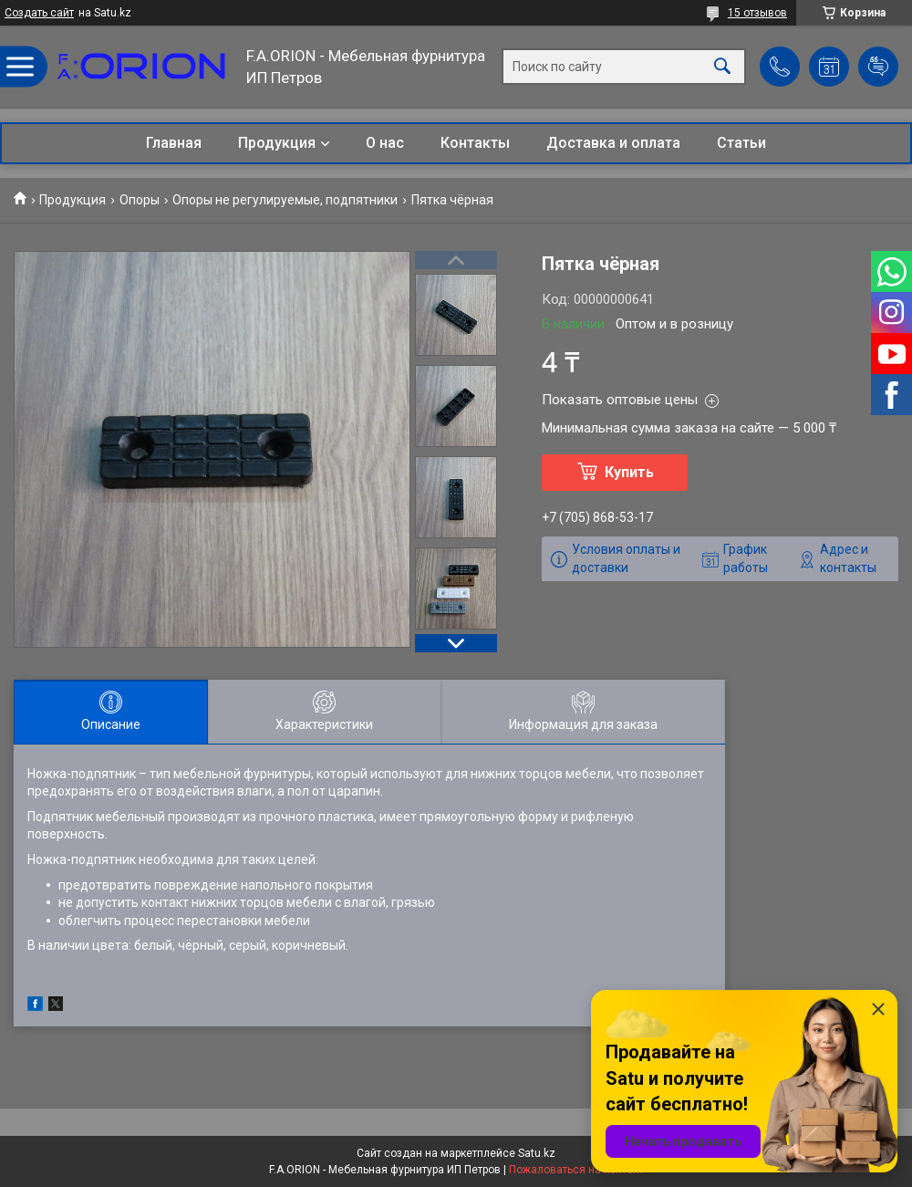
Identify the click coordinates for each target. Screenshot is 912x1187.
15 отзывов (757, 12)
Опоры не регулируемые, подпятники (285, 200)
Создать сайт (39, 12)
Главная (174, 142)
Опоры (139, 200)
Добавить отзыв (878, 67)
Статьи (741, 142)
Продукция (277, 142)
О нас (385, 142)
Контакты (475, 142)
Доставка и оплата (613, 142)
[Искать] (722, 67)
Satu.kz (536, 1153)
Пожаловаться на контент (576, 1169)
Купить (629, 472)
